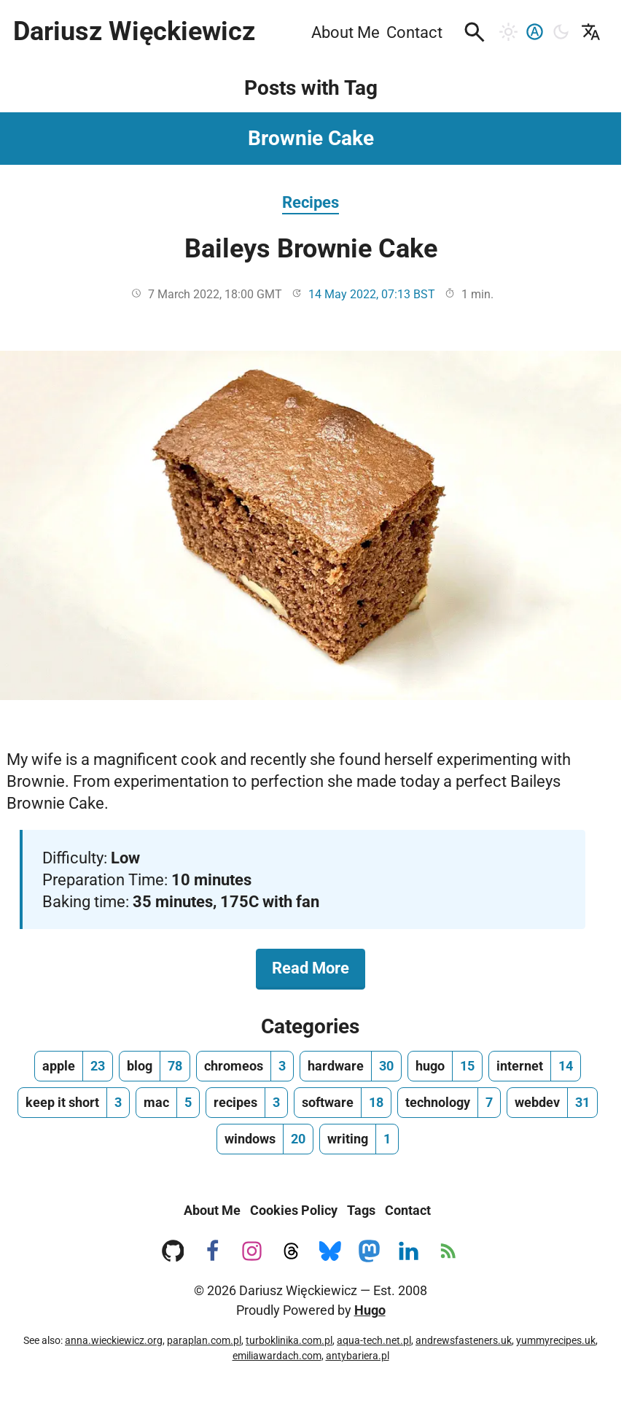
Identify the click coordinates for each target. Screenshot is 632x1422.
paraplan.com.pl (204, 1340)
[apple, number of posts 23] (73, 1066)
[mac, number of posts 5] (168, 1102)
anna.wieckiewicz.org (114, 1340)
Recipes (310, 202)
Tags (361, 1210)
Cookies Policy (294, 1210)
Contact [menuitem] (414, 32)
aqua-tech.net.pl (374, 1340)
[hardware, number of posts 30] (351, 1066)
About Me (212, 1210)
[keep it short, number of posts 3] (73, 1102)
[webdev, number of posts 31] (552, 1102)
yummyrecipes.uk (556, 1340)
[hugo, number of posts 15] (445, 1066)
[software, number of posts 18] (342, 1102)
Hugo (370, 1310)
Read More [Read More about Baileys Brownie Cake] (318, 967)
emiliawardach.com (277, 1355)
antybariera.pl (357, 1355)
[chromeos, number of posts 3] (245, 1066)
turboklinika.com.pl (289, 1340)
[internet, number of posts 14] (534, 1066)
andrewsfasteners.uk (464, 1340)
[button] (474, 32)
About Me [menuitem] (345, 32)
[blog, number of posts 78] (154, 1066)
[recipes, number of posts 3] (247, 1102)
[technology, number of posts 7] (449, 1102)
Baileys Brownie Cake (310, 248)
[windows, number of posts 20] (264, 1139)
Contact (408, 1210)
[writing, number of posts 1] (359, 1139)
